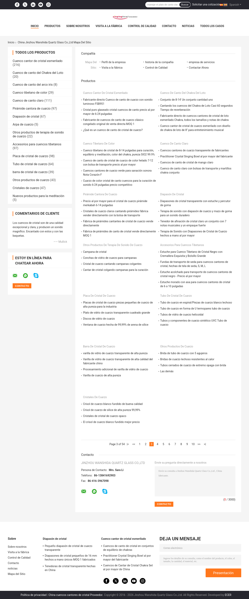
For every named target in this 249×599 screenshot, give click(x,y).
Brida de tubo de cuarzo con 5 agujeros (183, 353)
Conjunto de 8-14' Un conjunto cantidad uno (186, 99)
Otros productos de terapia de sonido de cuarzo (112, 245)
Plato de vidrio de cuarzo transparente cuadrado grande (116, 312)
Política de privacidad (33, 594)
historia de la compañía (159, 62)
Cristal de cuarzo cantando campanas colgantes (112, 263)
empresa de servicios (202, 62)
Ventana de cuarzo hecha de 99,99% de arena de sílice (115, 324)
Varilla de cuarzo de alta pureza (102, 375)
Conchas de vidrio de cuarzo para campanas (110, 257)
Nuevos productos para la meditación (38, 196)
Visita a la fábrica (109, 26)
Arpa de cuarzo (23, 124)
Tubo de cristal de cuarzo (30, 164)
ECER (228, 594)
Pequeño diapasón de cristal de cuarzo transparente (68, 547)
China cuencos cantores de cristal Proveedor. (76, 594)
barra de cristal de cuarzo (30, 172)
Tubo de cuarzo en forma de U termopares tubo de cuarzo (195, 308)
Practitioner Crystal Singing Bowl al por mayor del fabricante (196, 156)
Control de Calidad (142, 26)
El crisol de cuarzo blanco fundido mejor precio (111, 422)
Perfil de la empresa (113, 62)
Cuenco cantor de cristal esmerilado (37, 61)
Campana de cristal (94, 251)
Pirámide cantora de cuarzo (32, 108)
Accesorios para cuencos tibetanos (37, 144)
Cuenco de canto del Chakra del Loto (38, 73)
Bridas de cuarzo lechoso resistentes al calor (187, 359)
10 (193, 444)
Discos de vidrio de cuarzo (99, 318)
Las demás (167, 371)
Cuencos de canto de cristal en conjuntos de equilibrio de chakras (128, 547)
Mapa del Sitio (16, 573)
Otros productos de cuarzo (31, 180)
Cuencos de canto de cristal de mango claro (186, 162)
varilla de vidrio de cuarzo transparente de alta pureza (115, 353)
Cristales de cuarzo (26, 188)
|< (128, 444)
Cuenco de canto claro (28, 100)
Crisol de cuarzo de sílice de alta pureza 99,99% (111, 410)
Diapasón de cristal (26, 116)
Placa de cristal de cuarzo (30, 156)
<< (133, 444)
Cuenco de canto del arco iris (33, 84)
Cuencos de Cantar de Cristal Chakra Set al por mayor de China (128, 567)
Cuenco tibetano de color (30, 92)
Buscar (185, 4)
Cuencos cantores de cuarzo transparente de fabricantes (194, 150)
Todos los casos (212, 26)
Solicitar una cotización (206, 4)
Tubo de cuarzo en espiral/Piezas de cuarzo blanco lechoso (196, 302)
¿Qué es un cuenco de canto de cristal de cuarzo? (113, 130)
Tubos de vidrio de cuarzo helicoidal (182, 314)
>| (205, 444)
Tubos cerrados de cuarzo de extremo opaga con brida (193, 365)
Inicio (35, 26)
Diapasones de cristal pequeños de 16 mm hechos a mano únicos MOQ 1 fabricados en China (71, 558)
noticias (188, 26)
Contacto (169, 26)
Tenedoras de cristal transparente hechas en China (70, 568)
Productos (52, 26)
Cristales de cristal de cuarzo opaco (104, 416)
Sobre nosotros (78, 26)
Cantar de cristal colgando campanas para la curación (115, 269)
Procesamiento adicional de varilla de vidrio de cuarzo (115, 369)
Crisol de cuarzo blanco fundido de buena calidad (113, 403)
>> (199, 444)
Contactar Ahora (199, 67)
